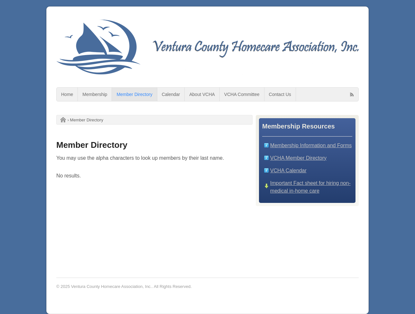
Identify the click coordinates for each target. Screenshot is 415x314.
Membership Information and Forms (311, 145)
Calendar (171, 94)
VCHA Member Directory (298, 158)
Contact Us (280, 94)
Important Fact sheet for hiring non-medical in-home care (310, 187)
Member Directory (134, 94)
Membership (94, 94)
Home (67, 94)
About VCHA (202, 94)
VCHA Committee (242, 94)
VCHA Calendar (288, 170)
